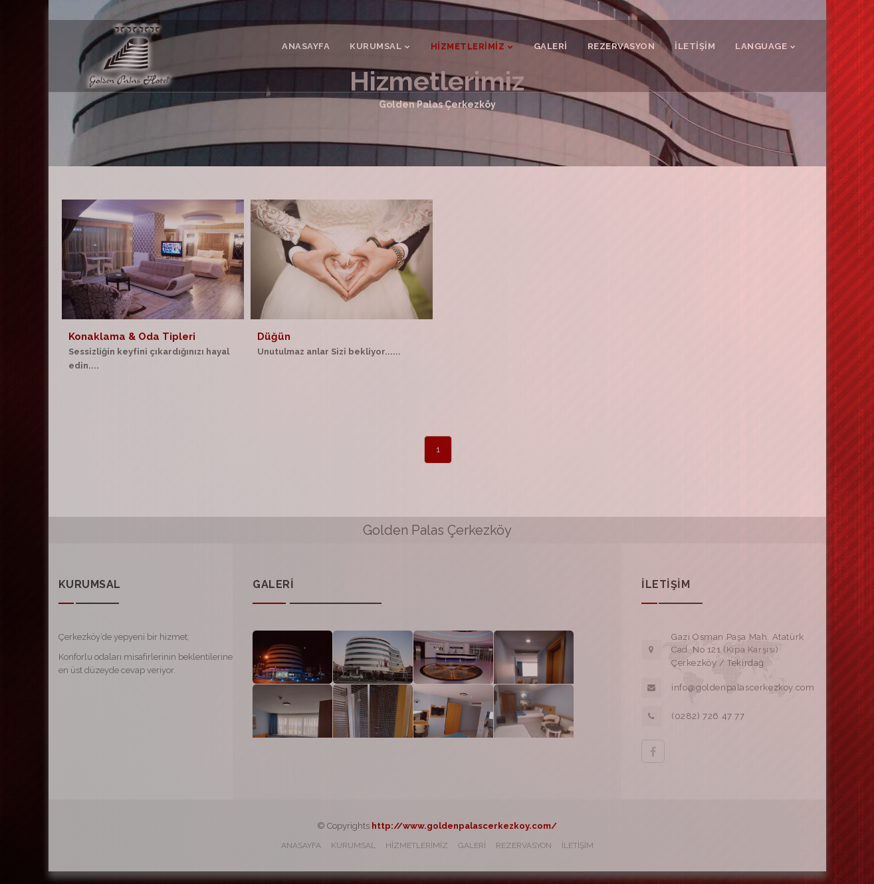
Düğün (273, 337)
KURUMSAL (353, 845)
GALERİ (472, 845)
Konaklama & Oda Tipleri (131, 337)
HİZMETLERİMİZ (416, 845)
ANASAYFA (301, 845)
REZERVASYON (524, 845)
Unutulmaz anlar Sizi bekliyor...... (329, 352)
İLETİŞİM (578, 845)
